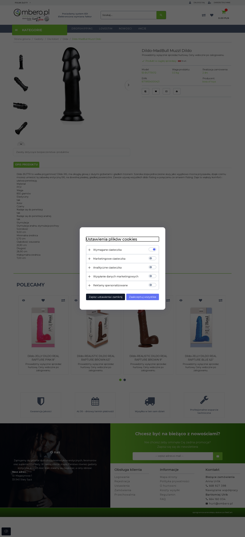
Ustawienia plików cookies (111, 239)
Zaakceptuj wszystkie (142, 297)
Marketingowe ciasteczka (109, 258)
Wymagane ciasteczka (107, 249)
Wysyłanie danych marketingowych (115, 276)
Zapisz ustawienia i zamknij (105, 297)
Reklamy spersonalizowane (110, 285)
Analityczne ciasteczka (107, 267)
